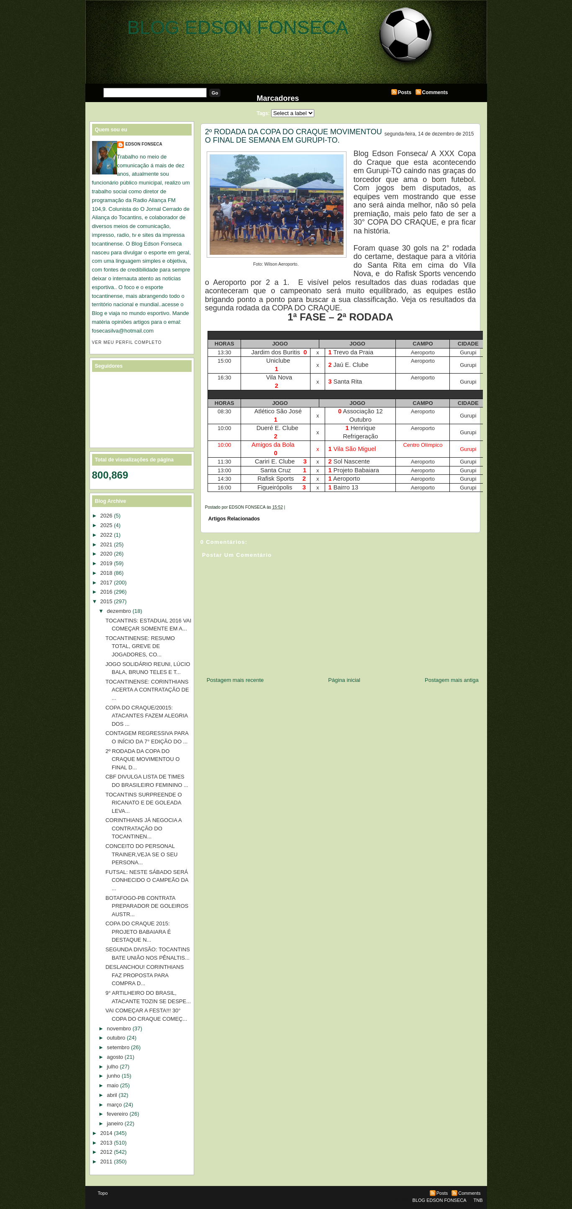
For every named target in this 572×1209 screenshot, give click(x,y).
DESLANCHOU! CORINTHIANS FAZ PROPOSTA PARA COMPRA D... (144, 975)
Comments (435, 92)
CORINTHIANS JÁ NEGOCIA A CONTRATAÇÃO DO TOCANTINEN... (143, 828)
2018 (106, 573)
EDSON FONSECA (144, 144)
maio (112, 1085)
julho (112, 1066)
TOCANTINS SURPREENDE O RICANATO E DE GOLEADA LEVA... (143, 802)
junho (113, 1076)
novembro (119, 1028)
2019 (106, 563)
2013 (106, 1143)
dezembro (119, 611)
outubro (116, 1038)
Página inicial (344, 680)
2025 (106, 525)
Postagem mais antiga (452, 680)
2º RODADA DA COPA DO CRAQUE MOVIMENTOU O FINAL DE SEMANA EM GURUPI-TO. (293, 136)
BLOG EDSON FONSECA (238, 27)
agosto (115, 1057)
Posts (405, 92)
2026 (106, 515)
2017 (106, 582)
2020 (106, 554)
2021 (106, 544)
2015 (106, 601)
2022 (106, 535)
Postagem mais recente (235, 680)
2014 (106, 1133)
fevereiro (117, 1114)
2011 (106, 1161)
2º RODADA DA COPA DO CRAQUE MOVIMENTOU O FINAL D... (142, 759)
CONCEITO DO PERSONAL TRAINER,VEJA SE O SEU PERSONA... (141, 854)
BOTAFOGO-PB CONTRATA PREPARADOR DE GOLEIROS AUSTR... (146, 906)
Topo (103, 1193)
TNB (478, 1200)
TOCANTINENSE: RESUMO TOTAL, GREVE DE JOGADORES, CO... (140, 646)
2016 (106, 592)
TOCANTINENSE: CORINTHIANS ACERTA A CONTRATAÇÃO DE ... (147, 690)
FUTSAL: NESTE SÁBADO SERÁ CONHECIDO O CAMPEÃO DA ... (146, 880)
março (114, 1104)
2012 (106, 1152)
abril (112, 1095)
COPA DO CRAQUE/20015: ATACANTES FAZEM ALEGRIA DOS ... (146, 715)
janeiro (115, 1123)
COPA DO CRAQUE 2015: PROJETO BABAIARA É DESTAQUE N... (138, 931)
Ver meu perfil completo (127, 342)
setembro (118, 1047)
